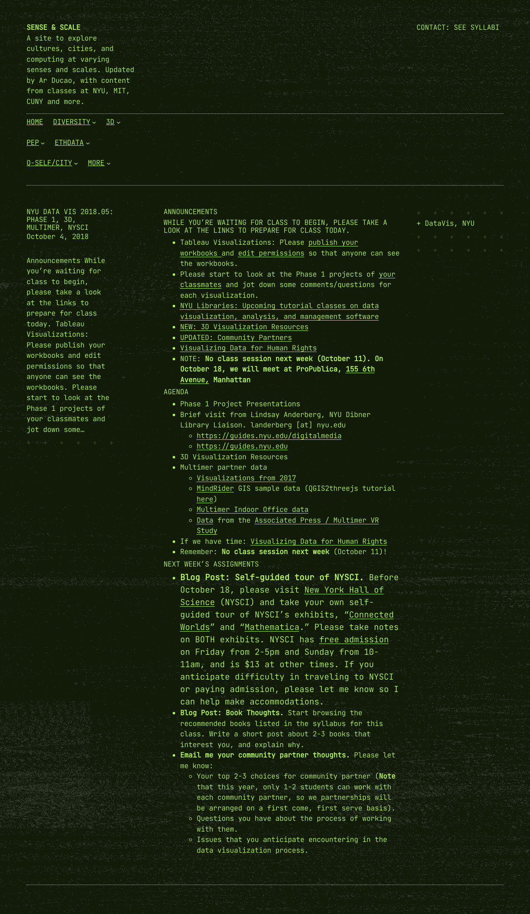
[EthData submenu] (88, 142)
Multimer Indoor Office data (252, 509)
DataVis (439, 223)
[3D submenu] (118, 122)
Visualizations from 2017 (246, 477)
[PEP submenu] (43, 142)
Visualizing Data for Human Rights (248, 347)
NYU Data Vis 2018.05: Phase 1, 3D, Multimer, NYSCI (69, 220)
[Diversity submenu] (94, 122)
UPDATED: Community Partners (236, 337)
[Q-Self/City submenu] (76, 163)
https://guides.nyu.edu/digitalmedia (269, 435)
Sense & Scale (53, 27)
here (205, 499)
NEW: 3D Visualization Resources (244, 326)
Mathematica (272, 627)
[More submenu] (108, 163)
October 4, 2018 (57, 236)
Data (205, 520)
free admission (354, 639)
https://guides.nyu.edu (242, 446)
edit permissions (271, 253)
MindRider (215, 488)
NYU (468, 223)
